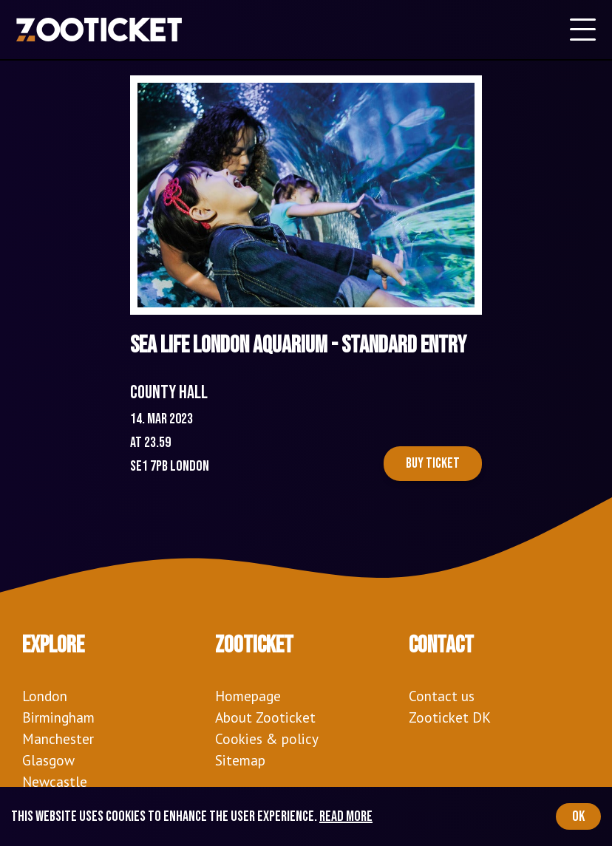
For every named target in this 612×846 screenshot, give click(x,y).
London (44, 695)
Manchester (58, 738)
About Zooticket (265, 717)
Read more (346, 816)
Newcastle (54, 781)
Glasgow (48, 760)
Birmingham (58, 717)
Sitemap (240, 760)
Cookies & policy (267, 738)
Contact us (442, 695)
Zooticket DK (450, 717)
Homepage (248, 695)
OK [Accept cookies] (578, 816)
